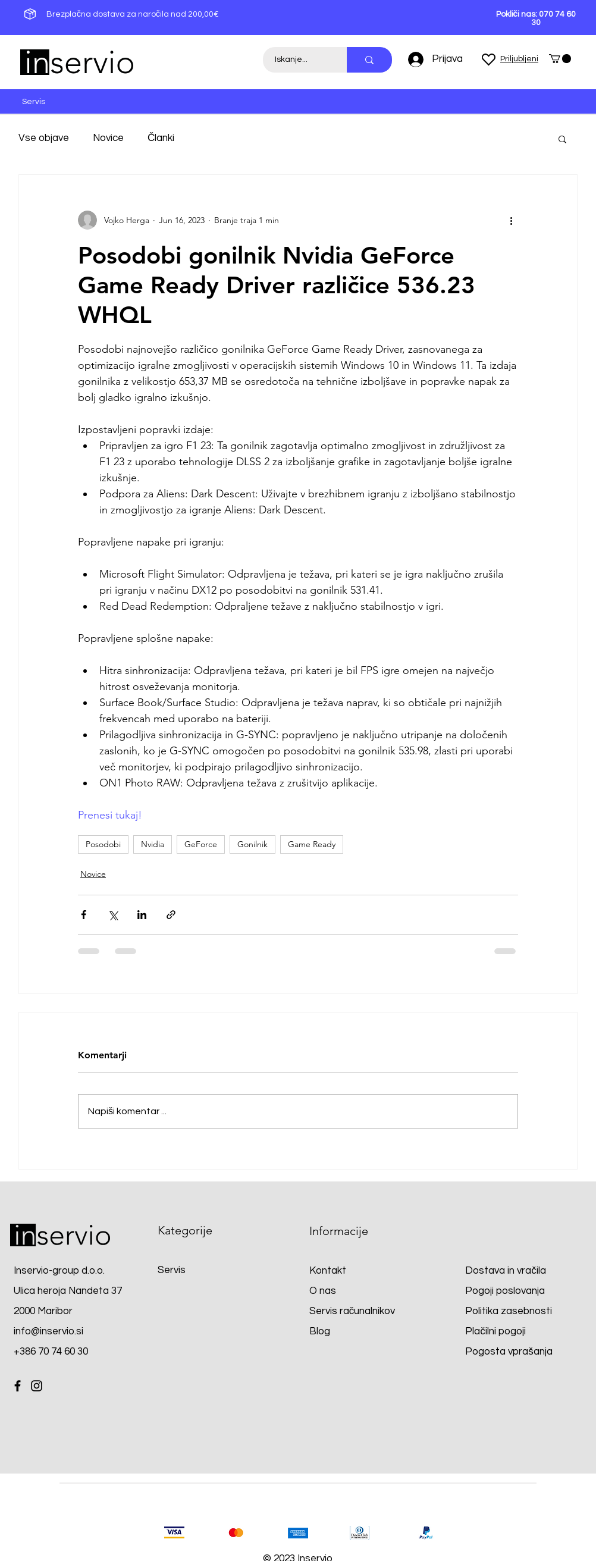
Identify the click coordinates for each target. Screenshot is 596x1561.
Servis (172, 1270)
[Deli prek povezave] (171, 914)
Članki (161, 138)
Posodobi (103, 844)
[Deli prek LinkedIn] (142, 914)
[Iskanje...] (298, 60)
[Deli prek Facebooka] (83, 914)
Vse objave (43, 138)
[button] (560, 58)
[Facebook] (17, 1385)
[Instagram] (36, 1385)
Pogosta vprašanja (509, 1351)
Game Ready (311, 844)
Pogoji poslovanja (505, 1291)
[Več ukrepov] (511, 220)
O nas (322, 1291)
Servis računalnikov (352, 1311)
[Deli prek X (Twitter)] (112, 914)
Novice (108, 138)
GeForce (200, 844)
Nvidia (152, 844)
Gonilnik (252, 844)
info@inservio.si (48, 1331)
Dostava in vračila (505, 1270)
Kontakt (327, 1270)
